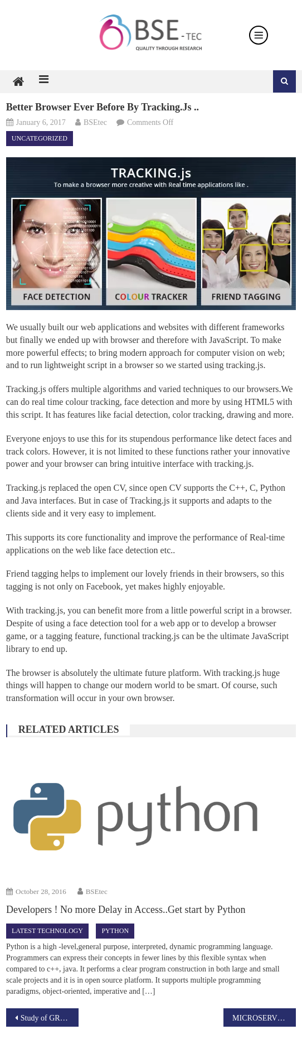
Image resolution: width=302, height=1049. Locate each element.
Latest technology (47, 931)
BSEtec (95, 122)
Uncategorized (39, 138)
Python (115, 931)
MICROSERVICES (263, 1018)
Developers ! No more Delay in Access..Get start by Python (125, 909)
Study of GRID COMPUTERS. (50, 1018)
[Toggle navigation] (258, 35)
